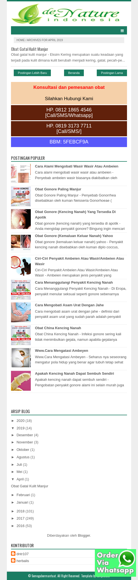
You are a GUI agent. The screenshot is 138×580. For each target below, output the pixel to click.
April (20, 479)
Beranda (74, 73)
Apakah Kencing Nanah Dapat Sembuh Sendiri (74, 373)
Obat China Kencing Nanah (58, 328)
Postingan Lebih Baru (32, 73)
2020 (21, 421)
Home (21, 40)
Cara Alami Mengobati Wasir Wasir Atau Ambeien (76, 166)
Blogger (84, 535)
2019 (21, 428)
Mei (19, 472)
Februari (23, 495)
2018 (21, 511)
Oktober (23, 450)
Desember (25, 435)
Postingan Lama (112, 73)
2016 (21, 526)
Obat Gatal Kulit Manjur (29, 49)
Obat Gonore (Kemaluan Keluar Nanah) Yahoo (74, 236)
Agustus (23, 457)
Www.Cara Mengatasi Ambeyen (61, 350)
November (25, 442)
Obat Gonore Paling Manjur (58, 189)
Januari (22, 502)
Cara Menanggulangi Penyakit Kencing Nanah (74, 282)
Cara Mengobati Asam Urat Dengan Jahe (69, 305)
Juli (19, 464)
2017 (21, 518)
